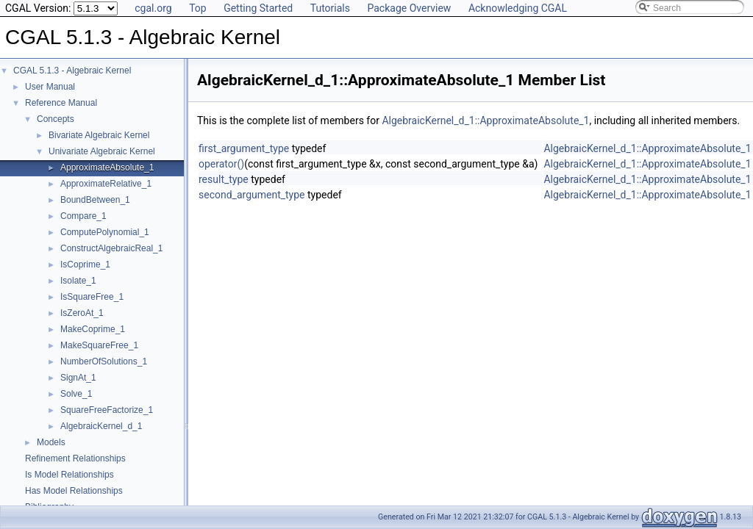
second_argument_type (252, 195)
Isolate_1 (78, 281)
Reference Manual (61, 103)
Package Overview (409, 8)
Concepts (55, 119)
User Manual (50, 87)
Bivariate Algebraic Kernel (99, 135)
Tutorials (330, 8)
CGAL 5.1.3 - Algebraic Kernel (72, 70)
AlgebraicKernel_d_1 (101, 426)
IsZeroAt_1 (82, 313)
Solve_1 (76, 394)
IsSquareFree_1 (92, 297)
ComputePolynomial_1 (104, 232)
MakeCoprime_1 (92, 329)
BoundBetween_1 (95, 200)
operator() (221, 164)
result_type (224, 179)
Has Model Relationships (74, 491)
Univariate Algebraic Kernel (102, 151)
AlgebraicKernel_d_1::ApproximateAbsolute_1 (485, 120)
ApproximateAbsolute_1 (107, 167)
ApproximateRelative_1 (105, 184)
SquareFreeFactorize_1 (106, 410)
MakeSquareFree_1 (99, 345)
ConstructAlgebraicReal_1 (111, 248)
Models (51, 442)
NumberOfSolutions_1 (103, 361)
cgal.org (153, 8)
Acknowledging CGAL (517, 8)
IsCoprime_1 (85, 264)
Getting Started (258, 8)
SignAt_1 (78, 378)
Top (198, 8)
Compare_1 (83, 216)
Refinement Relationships (75, 458)
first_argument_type (244, 148)
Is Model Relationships (69, 474)
